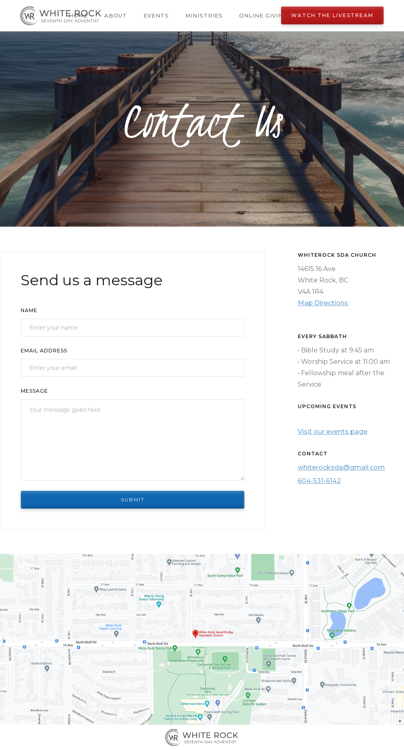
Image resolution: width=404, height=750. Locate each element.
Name (29, 310)
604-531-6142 (319, 481)
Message (34, 391)
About (115, 15)
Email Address (44, 351)
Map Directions (323, 303)
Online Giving (263, 15)
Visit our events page (332, 431)
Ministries (204, 15)
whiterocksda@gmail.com (341, 467)
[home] (61, 15)
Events (156, 15)
